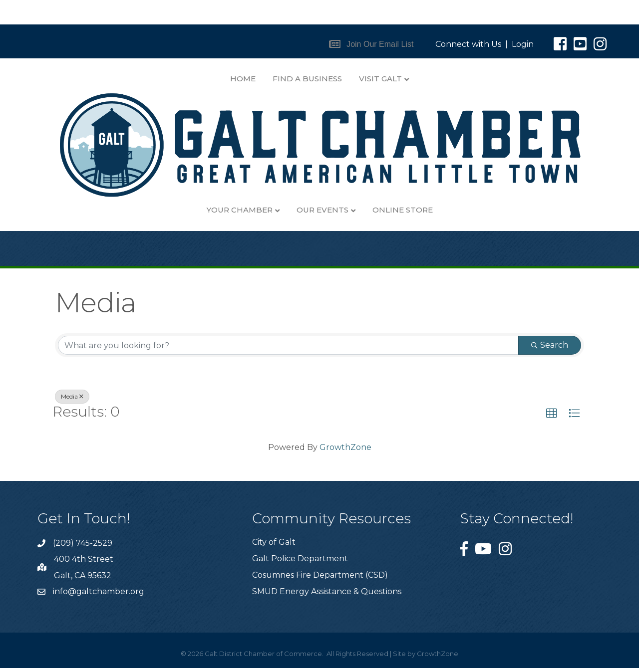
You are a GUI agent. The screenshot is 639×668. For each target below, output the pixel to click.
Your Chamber (240, 210)
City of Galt (274, 542)
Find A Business (307, 78)
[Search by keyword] (288, 345)
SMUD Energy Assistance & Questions (326, 591)
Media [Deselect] (72, 396)
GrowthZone (345, 447)
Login (523, 44)
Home (243, 78)
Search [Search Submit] (549, 345)
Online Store (402, 210)
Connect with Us (468, 44)
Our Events (322, 210)
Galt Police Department (300, 558)
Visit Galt (380, 78)
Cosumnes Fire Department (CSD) (320, 575)
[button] (371, 44)
